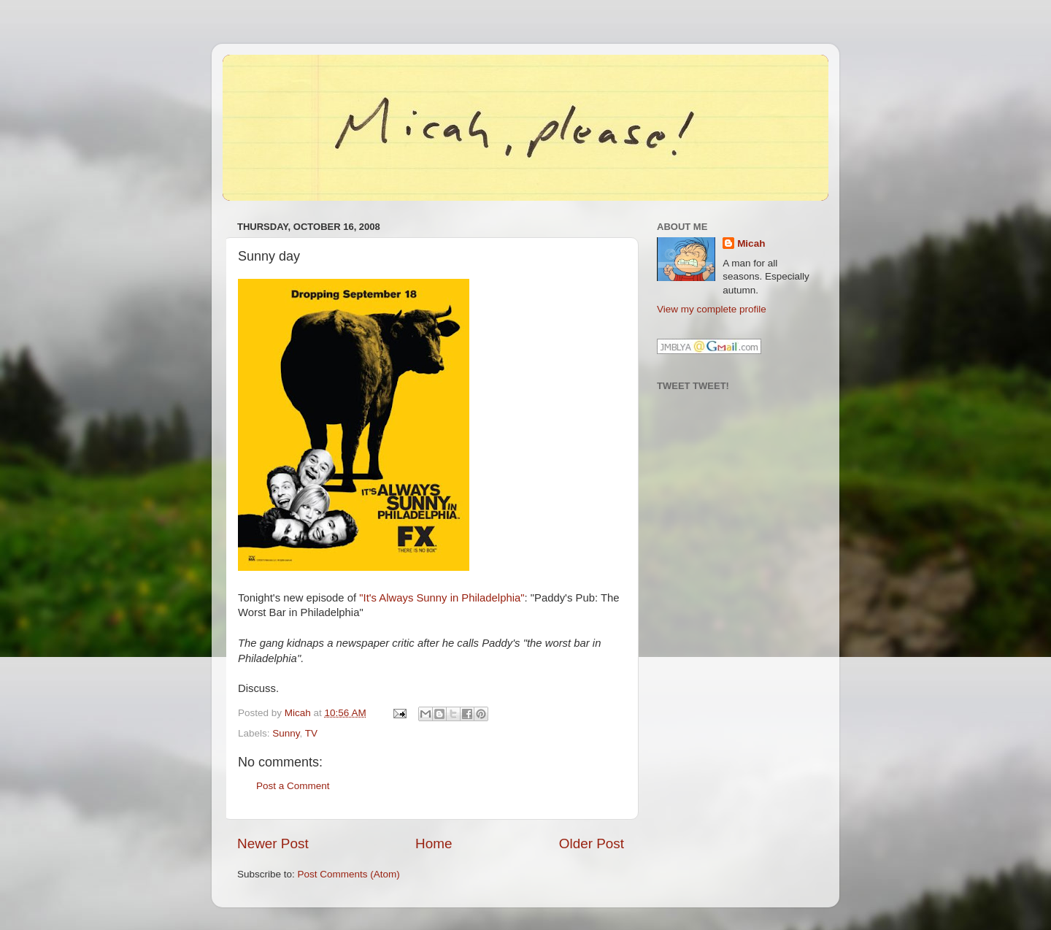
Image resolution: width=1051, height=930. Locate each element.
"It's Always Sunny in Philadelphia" (441, 598)
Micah (751, 243)
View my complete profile (711, 309)
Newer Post (273, 843)
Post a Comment (293, 785)
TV (311, 733)
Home (433, 843)
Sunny (285, 733)
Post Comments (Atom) (349, 874)
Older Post (591, 843)
